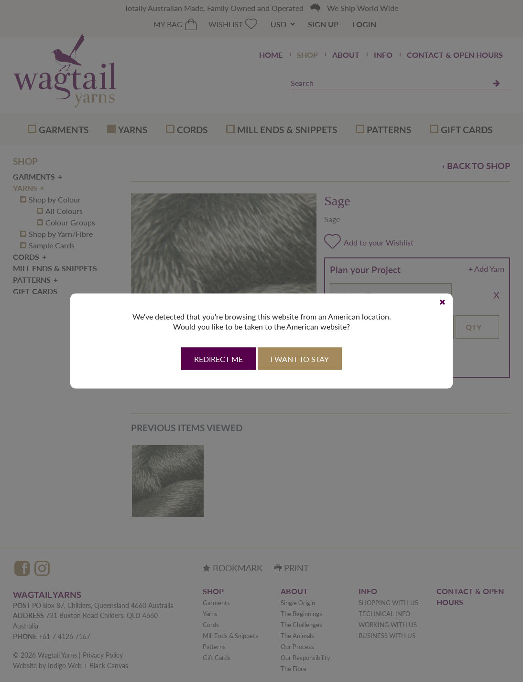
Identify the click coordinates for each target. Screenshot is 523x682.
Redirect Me (218, 359)
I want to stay (300, 359)
